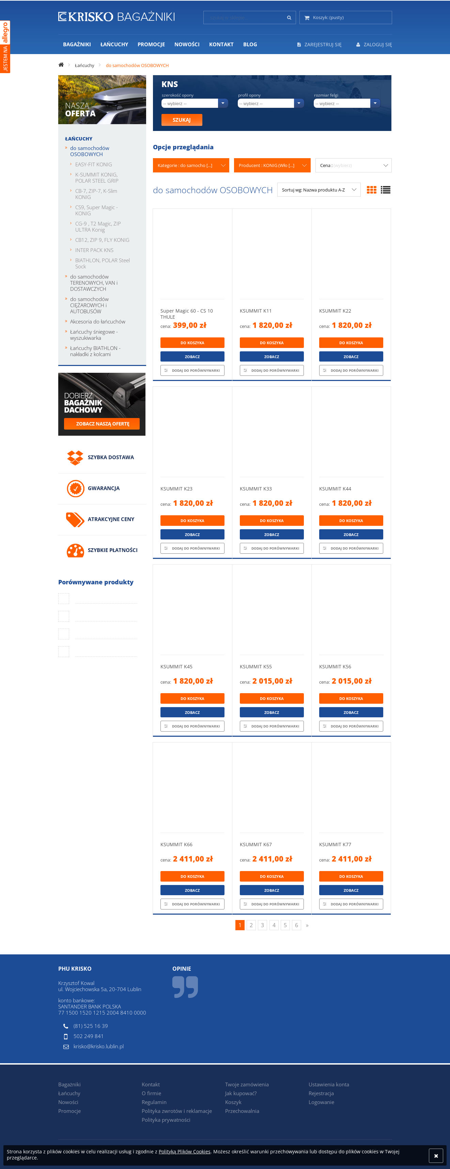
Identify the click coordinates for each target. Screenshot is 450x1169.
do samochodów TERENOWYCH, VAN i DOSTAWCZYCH (94, 282)
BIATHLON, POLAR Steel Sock (102, 263)
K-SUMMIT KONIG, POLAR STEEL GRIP (97, 177)
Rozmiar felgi (326, 95)
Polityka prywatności (166, 1119)
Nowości (68, 1102)
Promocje (69, 1110)
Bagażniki (69, 1084)
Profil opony (249, 95)
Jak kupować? (241, 1093)
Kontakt (151, 1084)
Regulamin (154, 1102)
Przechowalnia (242, 1110)
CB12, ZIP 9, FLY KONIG (102, 239)
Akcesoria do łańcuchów (97, 321)
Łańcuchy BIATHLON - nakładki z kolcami (95, 351)
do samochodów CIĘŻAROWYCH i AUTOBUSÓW (89, 305)
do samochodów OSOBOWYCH (89, 151)
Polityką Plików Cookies (185, 1151)
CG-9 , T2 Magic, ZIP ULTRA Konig (98, 226)
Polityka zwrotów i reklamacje (177, 1110)
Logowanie (321, 1102)
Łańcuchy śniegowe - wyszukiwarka (94, 334)
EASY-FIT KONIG (93, 164)
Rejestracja (321, 1093)
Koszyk (233, 1102)
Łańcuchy (78, 138)
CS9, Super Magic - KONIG (96, 210)
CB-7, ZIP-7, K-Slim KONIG (96, 193)
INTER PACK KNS (94, 250)
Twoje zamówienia (247, 1084)
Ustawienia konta (329, 1084)
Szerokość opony (177, 95)
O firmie (151, 1093)
